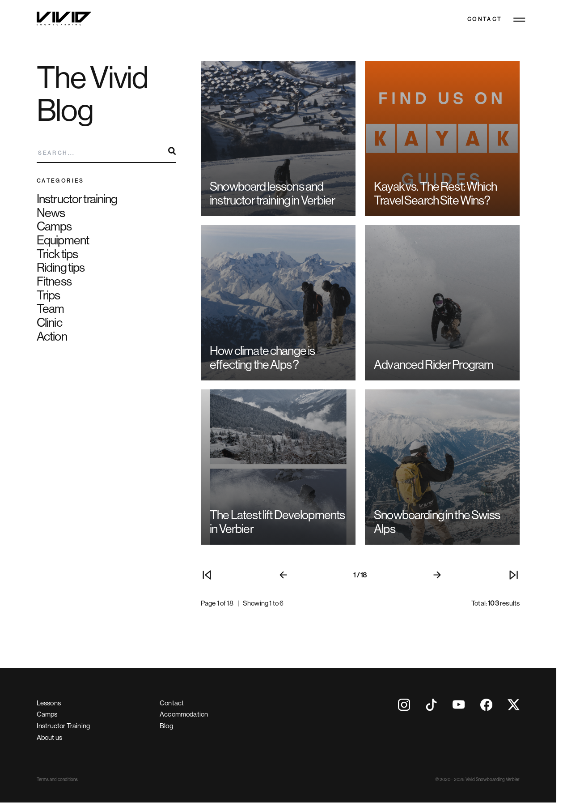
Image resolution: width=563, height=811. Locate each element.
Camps (54, 226)
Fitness (54, 281)
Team (50, 309)
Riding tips (61, 267)
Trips (48, 295)
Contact (484, 19)
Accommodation (184, 714)
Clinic (49, 322)
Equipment (63, 240)
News (51, 213)
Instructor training (77, 199)
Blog (166, 725)
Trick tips (57, 254)
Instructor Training (63, 725)
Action (52, 336)
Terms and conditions (57, 779)
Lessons (49, 703)
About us (49, 737)
